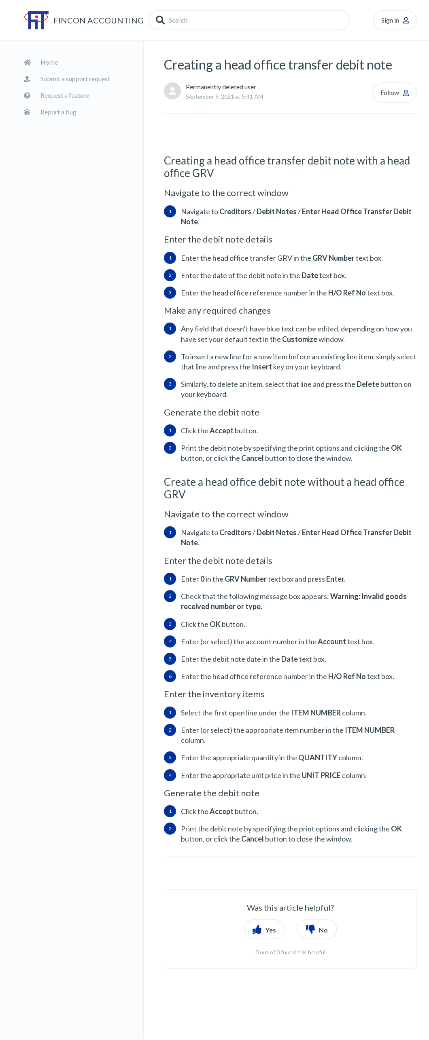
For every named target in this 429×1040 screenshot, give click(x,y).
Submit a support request (75, 78)
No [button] (323, 930)
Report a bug (58, 112)
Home (49, 62)
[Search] (249, 20)
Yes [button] (270, 930)
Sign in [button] (390, 20)
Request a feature (64, 95)
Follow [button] (389, 92)
